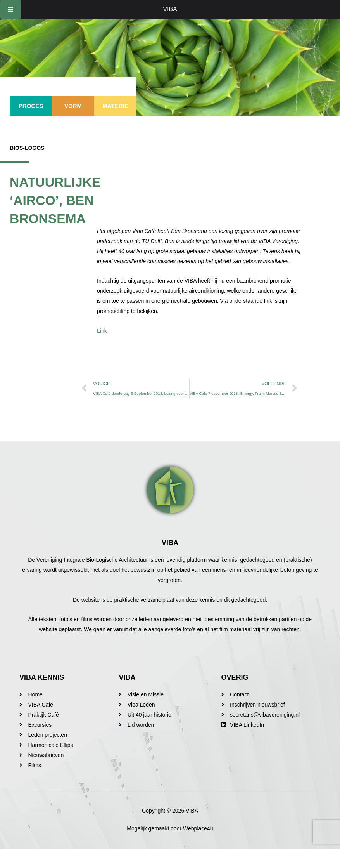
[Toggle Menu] (10, 9)
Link (102, 331)
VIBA (170, 9)
